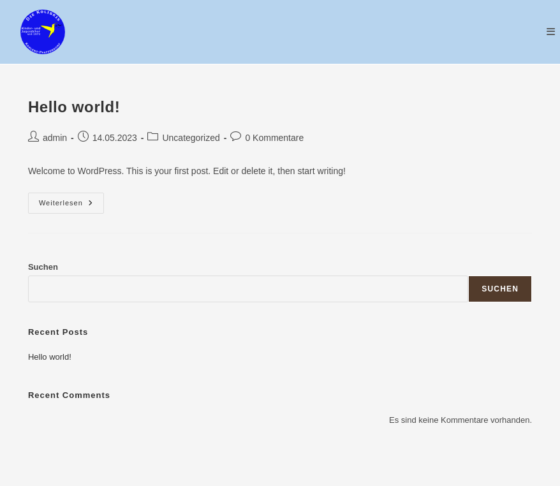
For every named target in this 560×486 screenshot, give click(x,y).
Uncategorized (190, 138)
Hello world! (74, 106)
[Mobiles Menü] (551, 31)
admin (55, 138)
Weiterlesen (71, 206)
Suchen (43, 267)
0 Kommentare (274, 138)
